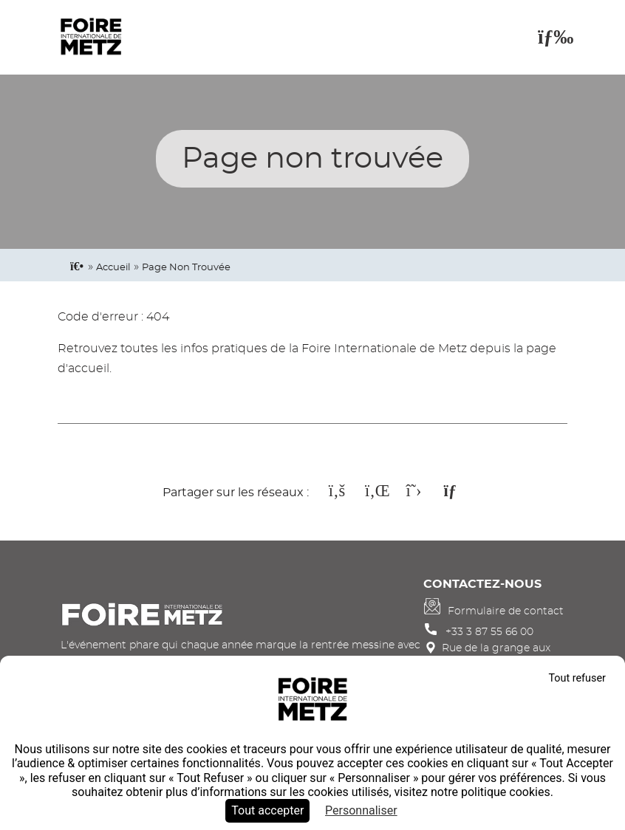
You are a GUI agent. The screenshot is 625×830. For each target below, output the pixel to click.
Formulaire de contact (506, 611)
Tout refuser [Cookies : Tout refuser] (577, 678)
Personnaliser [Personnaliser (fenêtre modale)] (361, 810)
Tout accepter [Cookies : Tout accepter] (267, 810)
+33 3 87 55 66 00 (489, 631)
